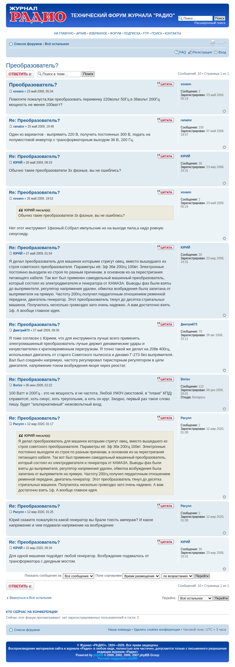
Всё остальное (57, 44)
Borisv (17, 385)
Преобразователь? (32, 65)
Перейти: (169, 598)
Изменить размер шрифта (221, 42)
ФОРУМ (115, 33)
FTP (146, 33)
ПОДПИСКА (132, 33)
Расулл (18, 424)
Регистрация (202, 52)
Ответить (20, 74)
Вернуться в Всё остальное (31, 597)
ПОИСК (157, 33)
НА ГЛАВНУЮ (63, 33)
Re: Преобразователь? (34, 120)
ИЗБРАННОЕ (98, 33)
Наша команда (119, 629)
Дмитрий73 (21, 330)
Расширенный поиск (209, 23)
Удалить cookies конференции (157, 629)
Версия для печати (212, 42)
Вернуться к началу (224, 111)
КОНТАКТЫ (173, 33)
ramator (18, 126)
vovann (18, 91)
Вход (222, 52)
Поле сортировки (128, 575)
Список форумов (28, 44)
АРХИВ (81, 33)
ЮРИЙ (17, 162)
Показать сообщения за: (59, 575)
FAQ (183, 52)
